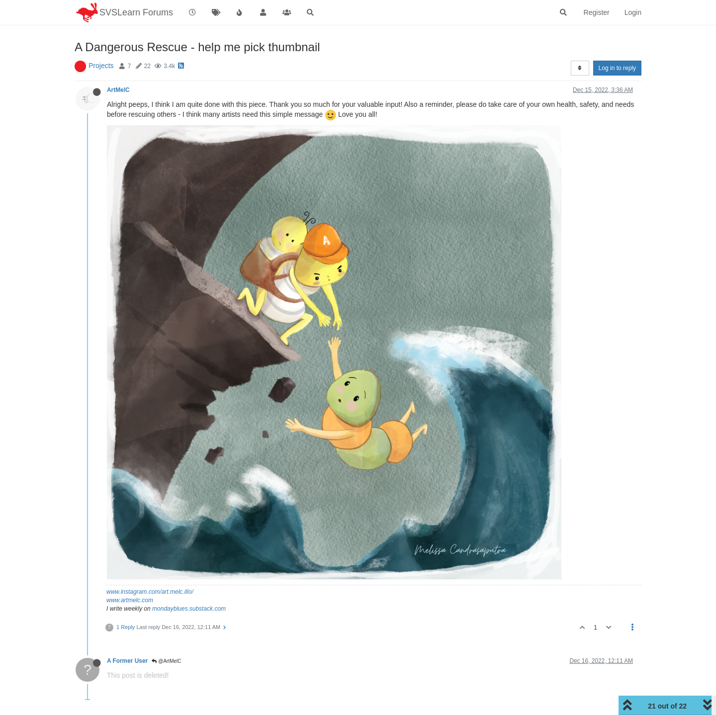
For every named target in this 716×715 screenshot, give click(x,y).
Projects (101, 66)
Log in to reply (617, 68)
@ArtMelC (166, 661)
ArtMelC (118, 89)
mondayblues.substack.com (189, 608)
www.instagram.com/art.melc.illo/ (149, 591)
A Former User (127, 660)
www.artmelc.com (129, 600)
